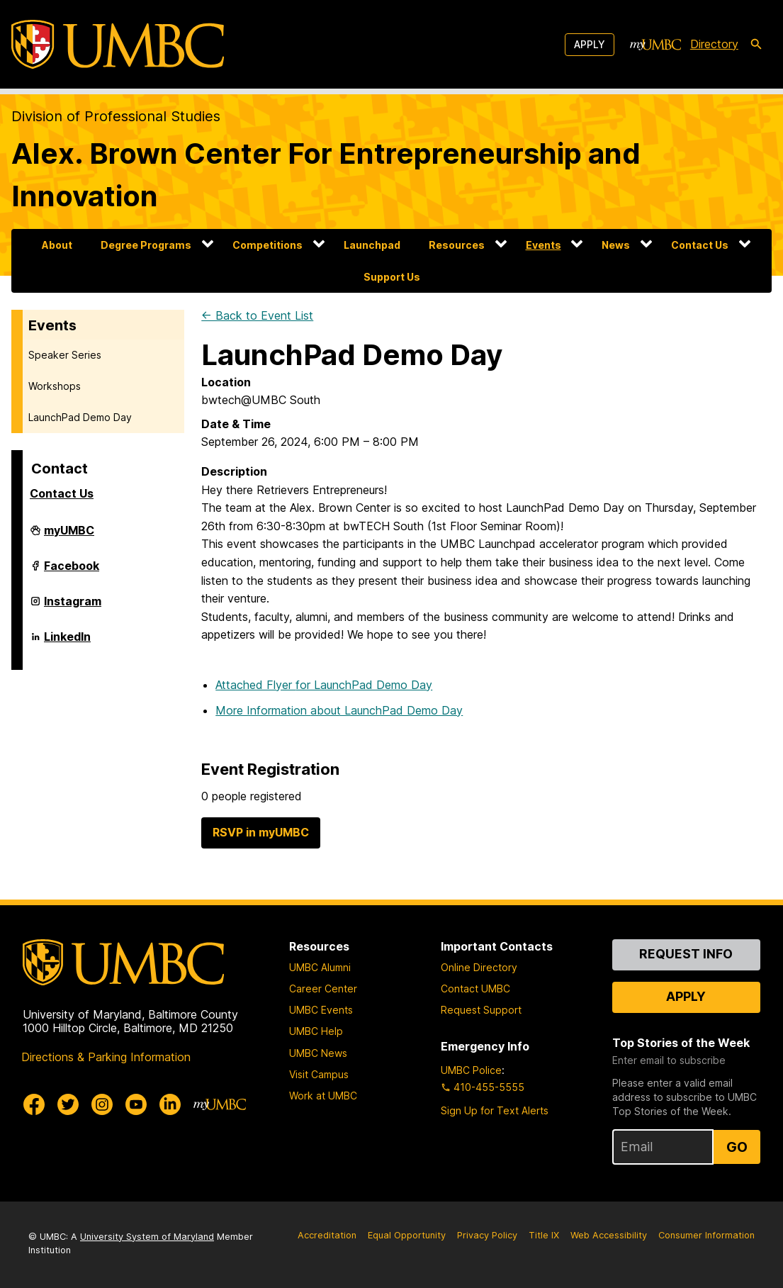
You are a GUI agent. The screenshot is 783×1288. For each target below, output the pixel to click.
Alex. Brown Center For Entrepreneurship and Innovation (326, 174)
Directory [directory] (714, 44)
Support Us (392, 277)
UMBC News (318, 1053)
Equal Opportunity (407, 1235)
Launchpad (372, 245)
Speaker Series (64, 355)
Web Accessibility (608, 1235)
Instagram (72, 607)
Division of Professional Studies (115, 116)
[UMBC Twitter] (68, 1104)
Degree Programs (146, 245)
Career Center (323, 988)
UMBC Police (471, 1070)
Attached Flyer (323, 685)
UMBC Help (316, 1031)
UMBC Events (321, 1010)
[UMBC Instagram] (102, 1104)
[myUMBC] (655, 44)
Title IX (544, 1235)
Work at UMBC (323, 1096)
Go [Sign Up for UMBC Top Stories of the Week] (737, 1146)
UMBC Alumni (320, 967)
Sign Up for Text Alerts (494, 1110)
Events (543, 245)
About (57, 245)
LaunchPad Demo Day (80, 417)
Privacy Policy (487, 1235)
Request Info (686, 953)
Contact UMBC (475, 988)
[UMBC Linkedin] (170, 1104)
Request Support (481, 1010)
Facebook (71, 571)
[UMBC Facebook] (34, 1104)
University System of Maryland (147, 1236)
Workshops (54, 386)
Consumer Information (706, 1235)
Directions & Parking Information (106, 1057)
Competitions (267, 245)
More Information (339, 710)
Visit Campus (319, 1074)
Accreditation (327, 1235)
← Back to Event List (257, 315)
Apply (589, 44)
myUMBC (69, 536)
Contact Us (699, 245)
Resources (457, 245)
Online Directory (479, 967)
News (616, 245)
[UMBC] (117, 44)
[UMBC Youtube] (136, 1104)
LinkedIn (67, 642)
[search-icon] (756, 44)
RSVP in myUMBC (261, 832)
